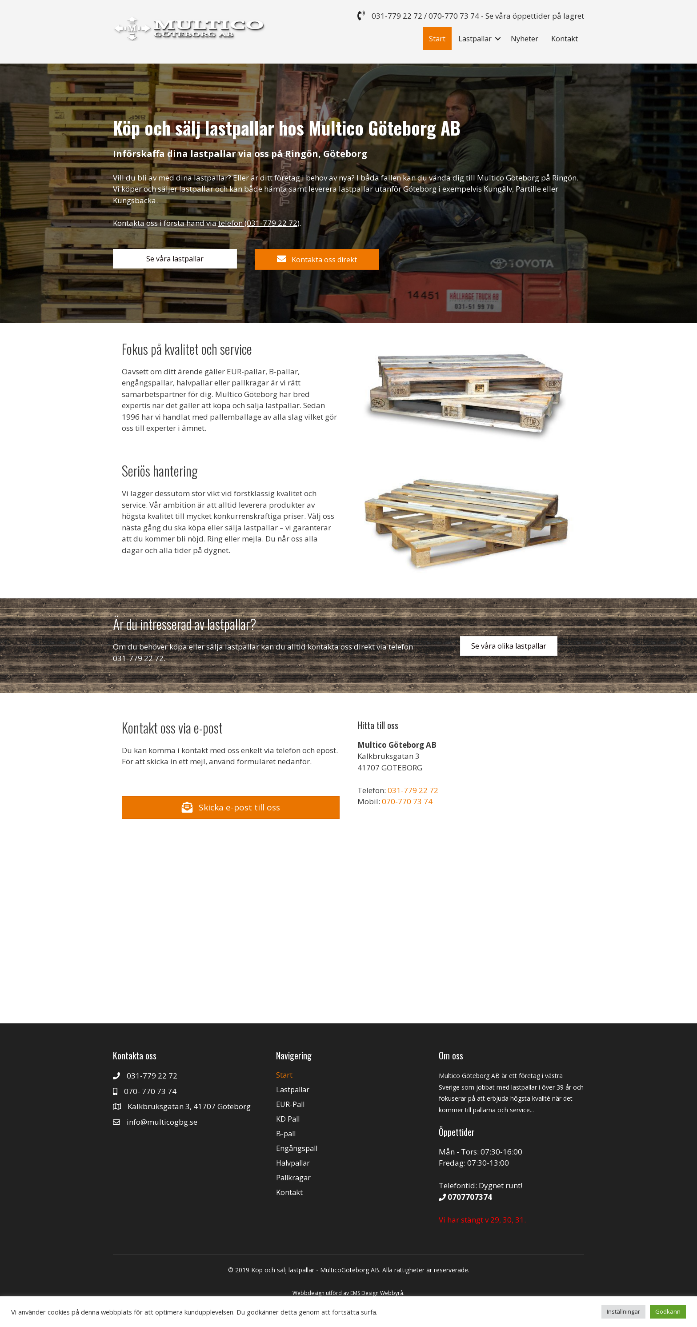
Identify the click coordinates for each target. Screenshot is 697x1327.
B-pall (286, 1134)
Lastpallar (475, 39)
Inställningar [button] (623, 1311)
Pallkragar (293, 1178)
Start (437, 39)
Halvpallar (293, 1163)
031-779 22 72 (397, 16)
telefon (230, 223)
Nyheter (524, 39)
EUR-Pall (290, 1104)
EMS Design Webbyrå (376, 1293)
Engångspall (296, 1148)
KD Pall (288, 1119)
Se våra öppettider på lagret (534, 16)
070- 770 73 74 (150, 1091)
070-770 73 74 (454, 16)
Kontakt (564, 39)
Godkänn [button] (668, 1311)
